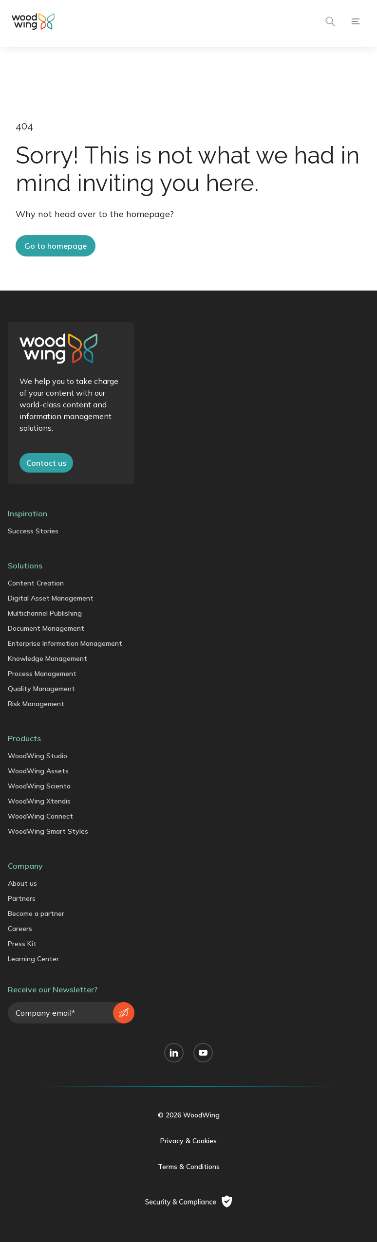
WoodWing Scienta (39, 786)
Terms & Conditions (189, 1166)
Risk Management (36, 703)
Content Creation (36, 583)
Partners (22, 898)
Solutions (25, 565)
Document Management (46, 628)
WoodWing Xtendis (39, 801)
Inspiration (27, 513)
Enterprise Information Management (65, 643)
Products (24, 738)
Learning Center (33, 958)
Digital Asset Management (51, 598)
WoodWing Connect (40, 816)
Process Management (42, 673)
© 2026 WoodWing (189, 1115)
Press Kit (22, 943)
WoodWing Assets (38, 771)
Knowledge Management (47, 658)
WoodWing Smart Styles (48, 831)
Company (25, 866)
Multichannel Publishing (45, 613)
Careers (20, 928)
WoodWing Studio (37, 755)
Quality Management (41, 688)
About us (22, 883)
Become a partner (36, 913)
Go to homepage (55, 246)
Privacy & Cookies (188, 1140)
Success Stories (33, 531)
